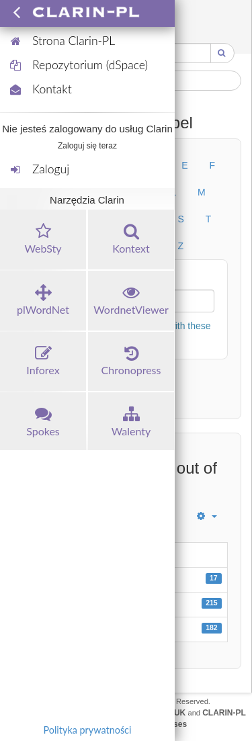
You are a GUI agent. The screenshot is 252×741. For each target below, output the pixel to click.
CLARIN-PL (224, 712)
